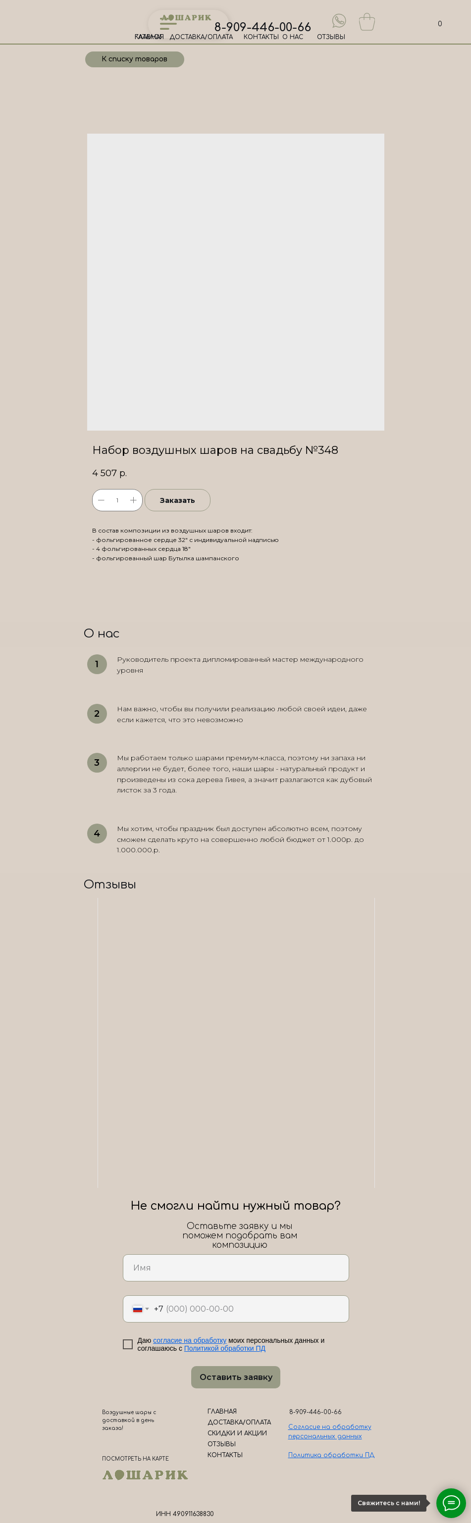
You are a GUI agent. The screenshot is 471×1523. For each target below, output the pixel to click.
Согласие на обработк (328, 1427)
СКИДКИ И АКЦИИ (237, 1433)
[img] (339, 20)
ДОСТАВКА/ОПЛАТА (201, 37)
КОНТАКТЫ (261, 37)
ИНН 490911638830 (185, 1514)
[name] (236, 1267)
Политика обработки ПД (331, 1455)
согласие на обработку (189, 1340)
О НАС (292, 37)
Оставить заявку (236, 1377)
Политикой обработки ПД (224, 1348)
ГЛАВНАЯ (149, 37)
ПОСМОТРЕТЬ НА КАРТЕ (135, 1459)
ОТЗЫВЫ (331, 37)
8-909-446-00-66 (262, 27)
